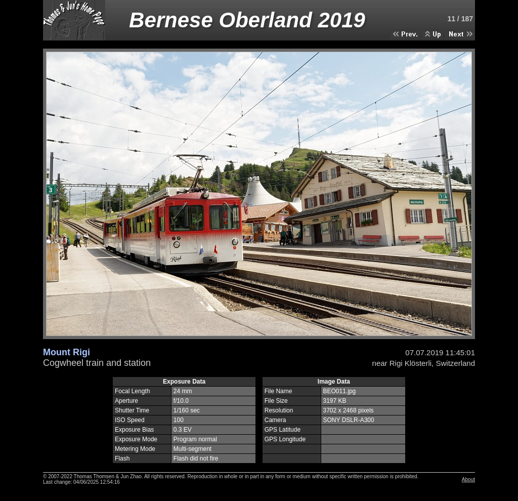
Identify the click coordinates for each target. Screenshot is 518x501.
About (468, 479)
